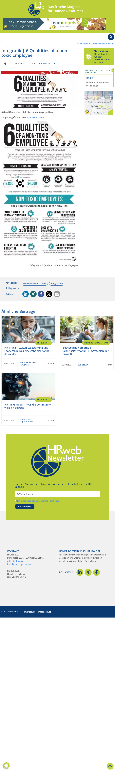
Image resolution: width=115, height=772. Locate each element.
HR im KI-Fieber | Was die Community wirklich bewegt (27, 406)
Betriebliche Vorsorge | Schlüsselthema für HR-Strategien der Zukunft (86, 351)
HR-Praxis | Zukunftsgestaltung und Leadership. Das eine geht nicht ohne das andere (26, 351)
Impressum (29, 611)
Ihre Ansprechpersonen (19, 564)
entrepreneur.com (34, 117)
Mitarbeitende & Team (102, 44)
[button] (25, 294)
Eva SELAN (83, 364)
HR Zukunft (43, 342)
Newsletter (101, 51)
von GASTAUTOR (47, 63)
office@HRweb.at (15, 561)
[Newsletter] (88, 56)
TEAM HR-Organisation (26, 420)
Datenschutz (44, 611)
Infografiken (57, 283)
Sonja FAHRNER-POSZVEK (28, 363)
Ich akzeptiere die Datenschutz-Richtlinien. (38, 500)
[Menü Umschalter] (3, 37)
